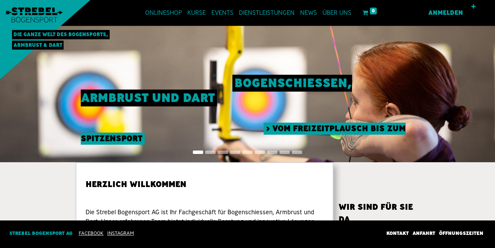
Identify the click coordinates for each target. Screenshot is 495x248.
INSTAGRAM (120, 233)
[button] (473, 7)
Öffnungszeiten (461, 233)
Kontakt (397, 233)
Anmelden (445, 13)
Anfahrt (423, 233)
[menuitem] (163, 13)
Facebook (91, 233)
